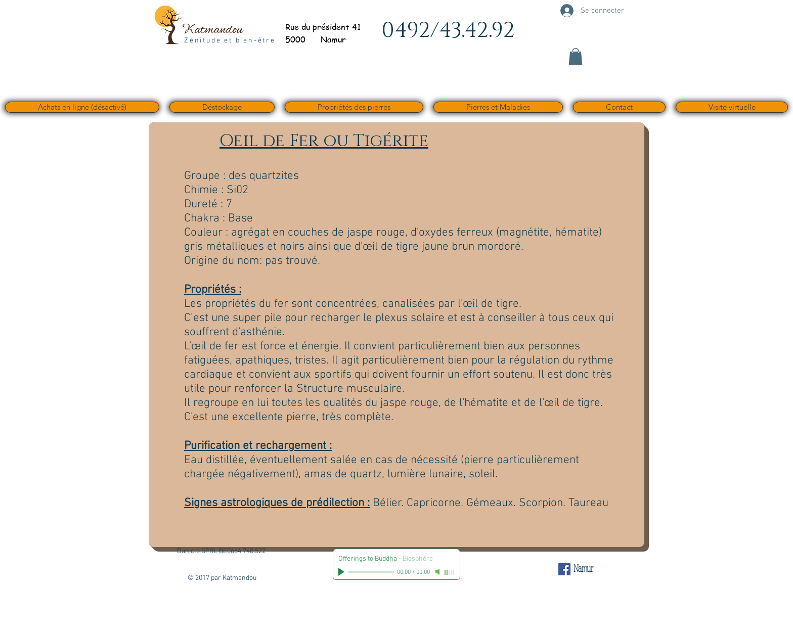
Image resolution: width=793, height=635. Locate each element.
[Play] (342, 572)
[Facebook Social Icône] (564, 569)
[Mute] (438, 572)
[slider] (450, 572)
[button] (575, 56)
